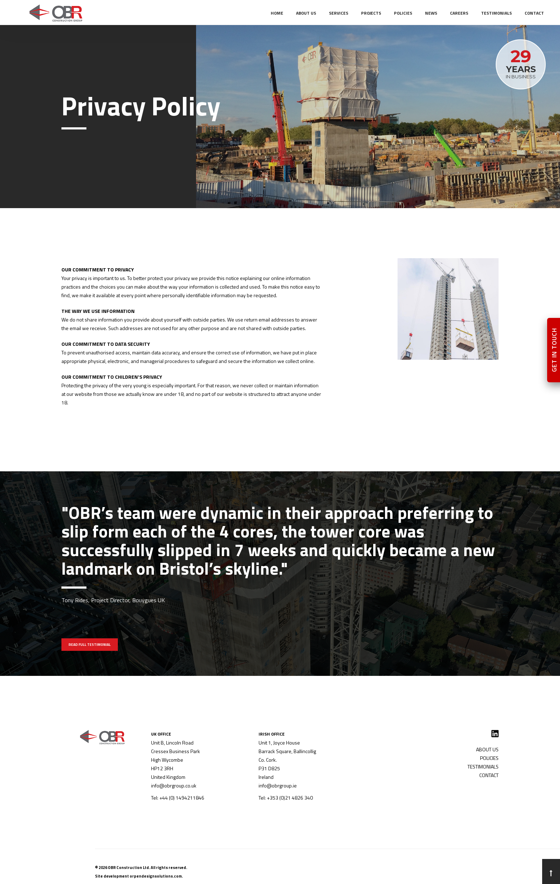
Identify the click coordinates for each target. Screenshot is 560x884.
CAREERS (459, 13)
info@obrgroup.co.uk (173, 785)
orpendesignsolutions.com (156, 876)
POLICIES (403, 13)
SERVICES (338, 13)
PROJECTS (371, 13)
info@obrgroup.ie (278, 785)
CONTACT (534, 13)
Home (277, 13)
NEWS (431, 13)
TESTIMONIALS (496, 13)
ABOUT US (306, 13)
